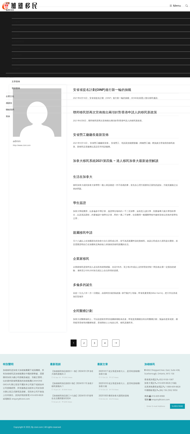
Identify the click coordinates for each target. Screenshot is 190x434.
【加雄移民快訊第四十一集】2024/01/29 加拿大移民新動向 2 (72, 372)
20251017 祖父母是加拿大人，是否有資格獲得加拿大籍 (120, 372)
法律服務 (16, 21)
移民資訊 (10, 76)
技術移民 (16, 28)
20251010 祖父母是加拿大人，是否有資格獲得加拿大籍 (120, 384)
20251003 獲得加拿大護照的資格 (114, 395)
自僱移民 (16, 35)
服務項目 (10, 9)
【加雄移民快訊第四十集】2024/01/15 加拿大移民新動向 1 (72, 384)
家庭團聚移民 (18, 41)
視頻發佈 (16, 88)
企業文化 (10, 96)
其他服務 (16, 68)
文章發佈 (16, 81)
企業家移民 (17, 54)
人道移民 (16, 14)
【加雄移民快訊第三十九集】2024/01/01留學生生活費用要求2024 (72, 397)
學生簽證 (16, 61)
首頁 (8, 3)
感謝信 (9, 103)
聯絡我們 (10, 109)
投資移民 (16, 48)
